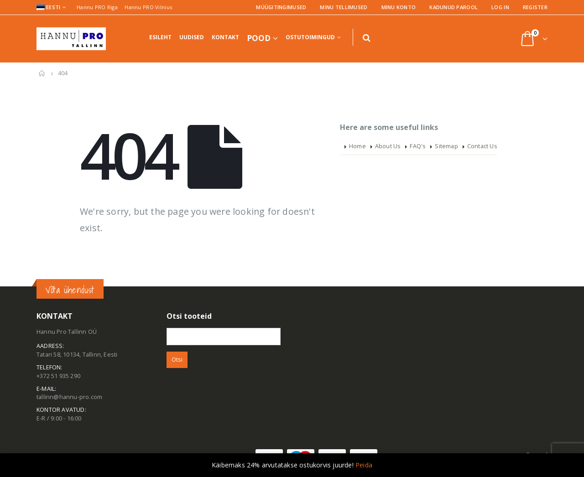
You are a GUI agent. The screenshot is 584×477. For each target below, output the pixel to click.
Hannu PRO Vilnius (148, 7)
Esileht (160, 37)
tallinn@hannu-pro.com (69, 397)
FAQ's (418, 146)
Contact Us (482, 146)
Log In (500, 7)
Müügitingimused (281, 7)
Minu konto (398, 7)
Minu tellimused (343, 7)
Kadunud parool (453, 7)
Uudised (191, 37)
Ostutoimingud (310, 37)
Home (357, 146)
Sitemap (446, 146)
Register (535, 7)
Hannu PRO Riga (97, 7)
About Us (388, 146)
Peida (363, 465)
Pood (259, 38)
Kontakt (225, 37)
